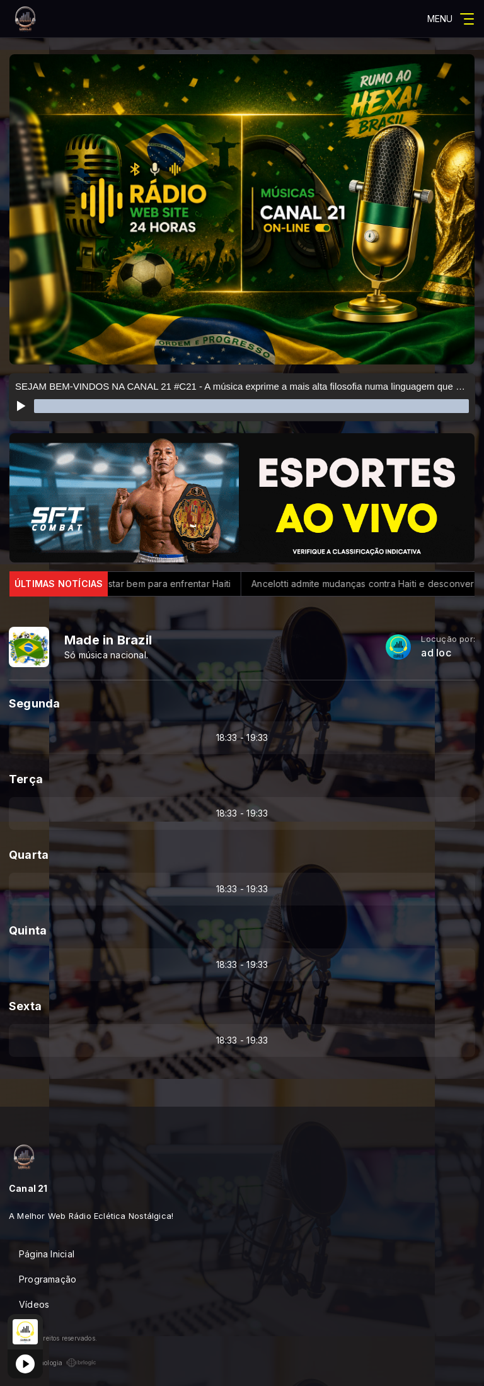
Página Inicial (46, 1254)
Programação (47, 1279)
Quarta (29, 854)
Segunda (34, 703)
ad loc (436, 653)
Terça (26, 779)
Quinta (28, 930)
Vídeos (34, 1304)
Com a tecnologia (52, 1362)
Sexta (25, 1006)
